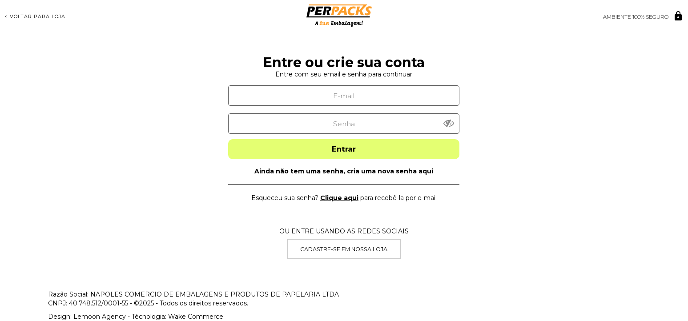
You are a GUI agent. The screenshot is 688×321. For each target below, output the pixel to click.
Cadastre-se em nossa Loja (343, 249)
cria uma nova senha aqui (390, 171)
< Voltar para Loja (34, 16)
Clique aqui (339, 198)
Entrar (344, 148)
